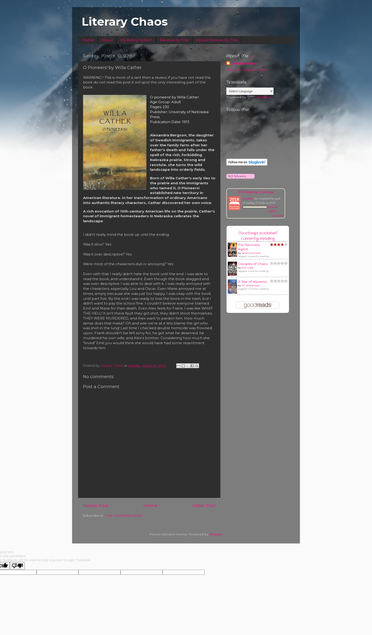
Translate (259, 97)
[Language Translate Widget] (250, 91)
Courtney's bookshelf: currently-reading (258, 235)
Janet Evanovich (251, 253)
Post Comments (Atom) (124, 515)
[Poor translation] (17, 566)
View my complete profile (246, 70)
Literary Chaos (125, 21)
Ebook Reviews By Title (217, 40)
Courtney (248, 198)
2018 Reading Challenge (255, 192)
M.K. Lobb (247, 267)
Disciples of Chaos (253, 264)
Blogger (215, 534)
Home (88, 40)
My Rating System (136, 40)
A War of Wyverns (252, 281)
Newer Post (95, 505)
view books (277, 215)
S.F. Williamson (251, 285)
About (107, 40)
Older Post (204, 505)
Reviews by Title (174, 40)
